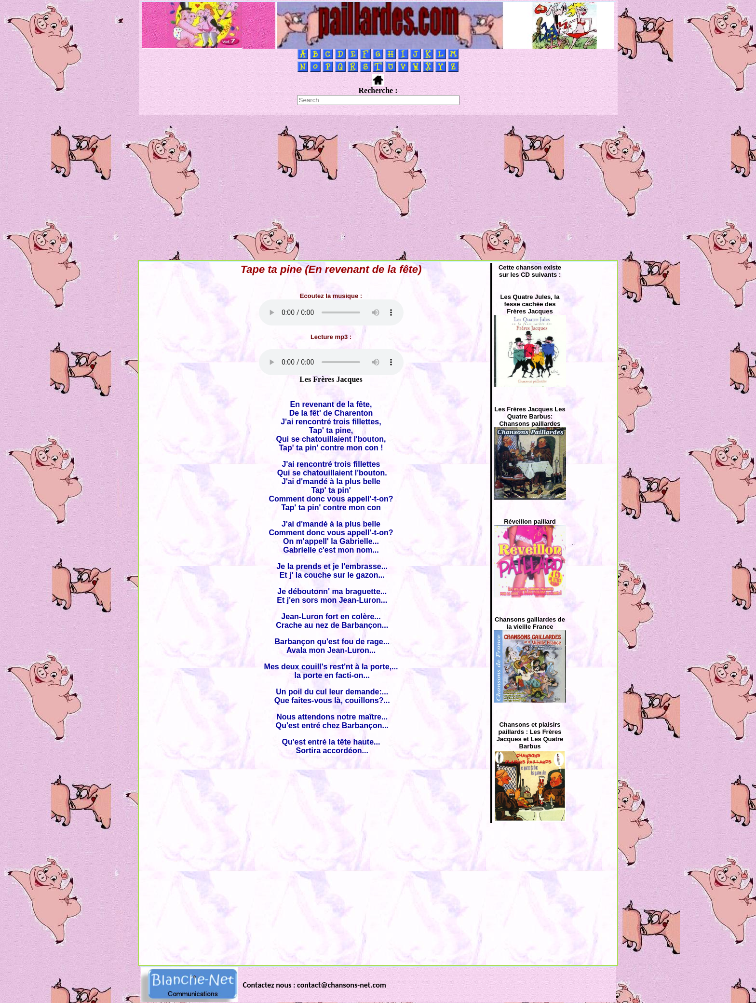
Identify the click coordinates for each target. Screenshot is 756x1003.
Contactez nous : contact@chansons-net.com (314, 984)
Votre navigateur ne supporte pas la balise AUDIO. (331, 312)
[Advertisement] (378, 187)
